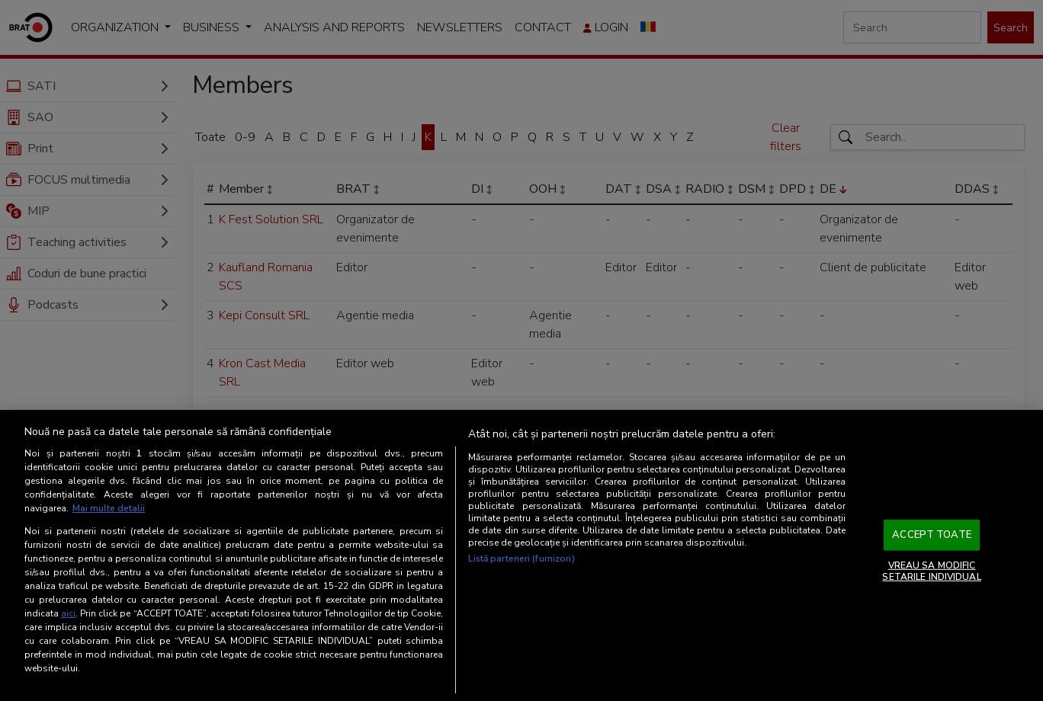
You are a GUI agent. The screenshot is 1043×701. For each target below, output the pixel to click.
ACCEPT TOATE (931, 535)
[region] (521, 555)
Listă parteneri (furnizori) (521, 558)
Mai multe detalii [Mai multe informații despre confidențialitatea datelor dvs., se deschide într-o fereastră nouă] (108, 508)
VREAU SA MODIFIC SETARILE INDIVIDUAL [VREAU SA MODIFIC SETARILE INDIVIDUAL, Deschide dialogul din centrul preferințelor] (931, 570)
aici (68, 613)
